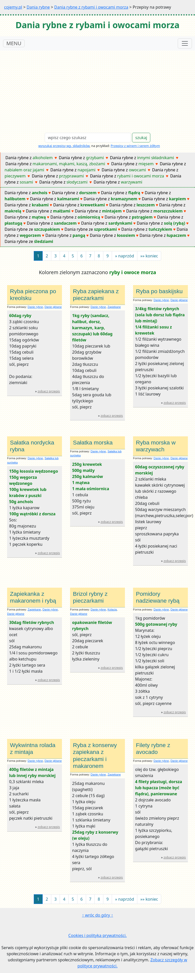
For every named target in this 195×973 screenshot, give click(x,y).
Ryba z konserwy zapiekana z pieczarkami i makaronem (95, 755)
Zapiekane (114, 306)
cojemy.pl (13, 7)
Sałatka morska (92, 442)
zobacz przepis (49, 391)
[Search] (88, 137)
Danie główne (53, 306)
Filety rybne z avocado (153, 748)
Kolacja (112, 609)
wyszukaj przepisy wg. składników (64, 145)
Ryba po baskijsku (159, 291)
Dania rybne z (29, 157)
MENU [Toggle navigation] (13, 43)
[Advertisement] (97, 88)
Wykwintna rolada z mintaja (32, 748)
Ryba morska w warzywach (155, 446)
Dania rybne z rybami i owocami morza (91, 7)
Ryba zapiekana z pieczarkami (96, 294)
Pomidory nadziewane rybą (158, 597)
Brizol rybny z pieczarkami (90, 597)
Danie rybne (35, 306)
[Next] (124, 256)
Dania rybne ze (32, 229)
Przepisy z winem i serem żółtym (135, 145)
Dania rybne (38, 7)
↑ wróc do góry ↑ (97, 915)
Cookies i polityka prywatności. (97, 935)
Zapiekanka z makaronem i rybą (33, 597)
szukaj (141, 137)
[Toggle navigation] (185, 43)
